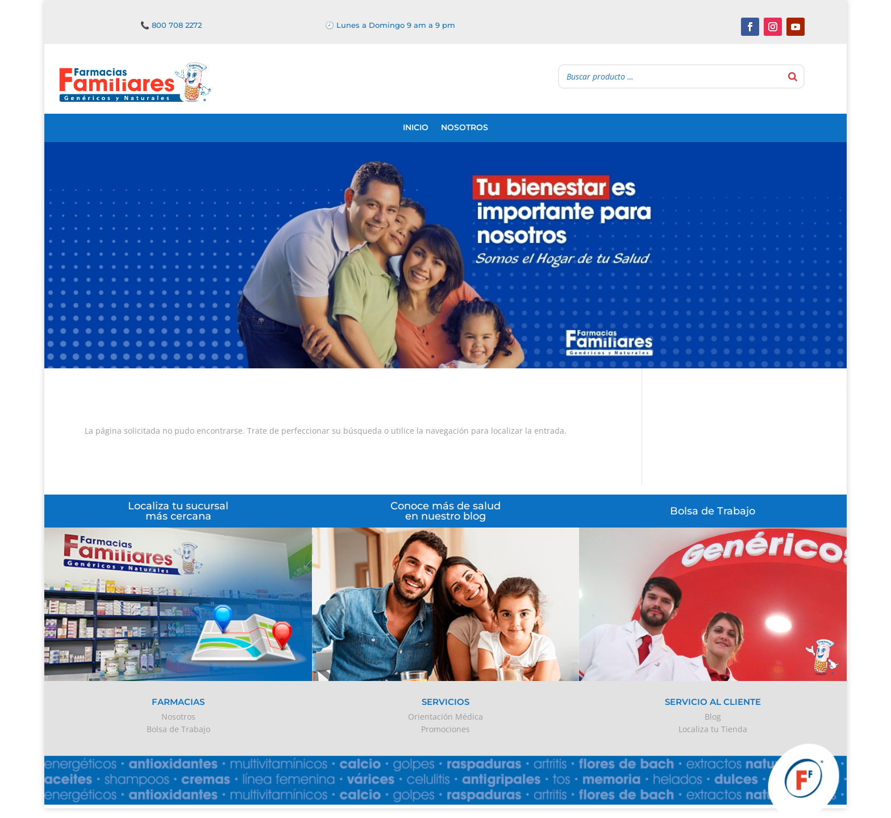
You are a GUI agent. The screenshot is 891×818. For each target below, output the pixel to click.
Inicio (415, 127)
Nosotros (464, 127)
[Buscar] (792, 76)
